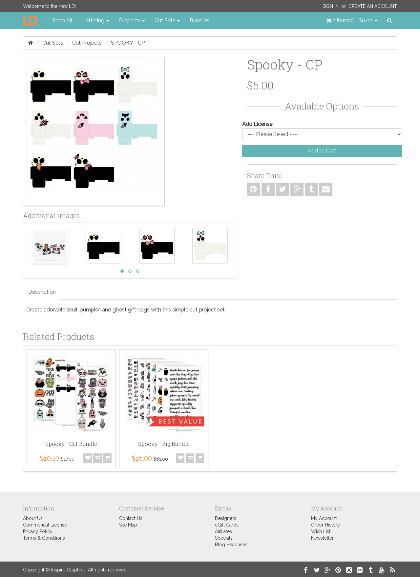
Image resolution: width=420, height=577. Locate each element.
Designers (225, 518)
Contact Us (130, 518)
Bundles (199, 20)
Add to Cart (322, 151)
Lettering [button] (95, 20)
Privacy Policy (37, 531)
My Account (324, 518)
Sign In (331, 6)
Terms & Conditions (44, 538)
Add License (257, 124)
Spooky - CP (128, 43)
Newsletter (322, 538)
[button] (351, 20)
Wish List (320, 531)
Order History (325, 524)
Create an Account (372, 6)
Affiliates (223, 531)
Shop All (62, 20)
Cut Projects (87, 43)
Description (42, 292)
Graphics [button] (132, 20)
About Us (33, 518)
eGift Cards (227, 524)
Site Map (128, 524)
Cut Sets (52, 43)
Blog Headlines (231, 544)
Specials (224, 538)
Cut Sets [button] (167, 20)
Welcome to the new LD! (49, 6)
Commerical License (45, 524)
